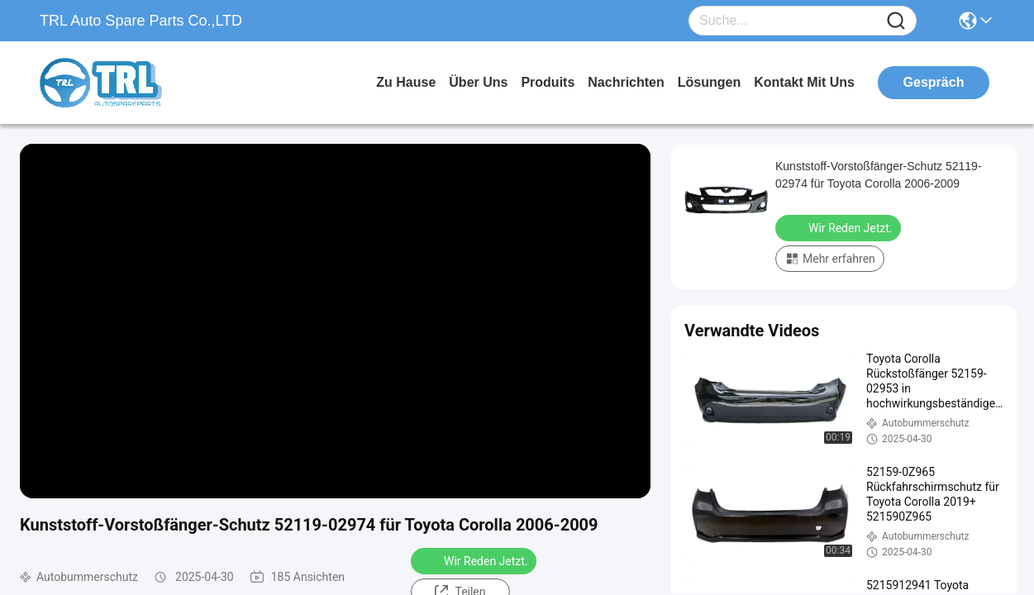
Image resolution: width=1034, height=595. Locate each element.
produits (547, 82)
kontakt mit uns (804, 82)
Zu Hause (406, 82)
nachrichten (626, 82)
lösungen (709, 82)
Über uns (478, 82)
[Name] (896, 21)
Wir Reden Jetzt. (475, 560)
